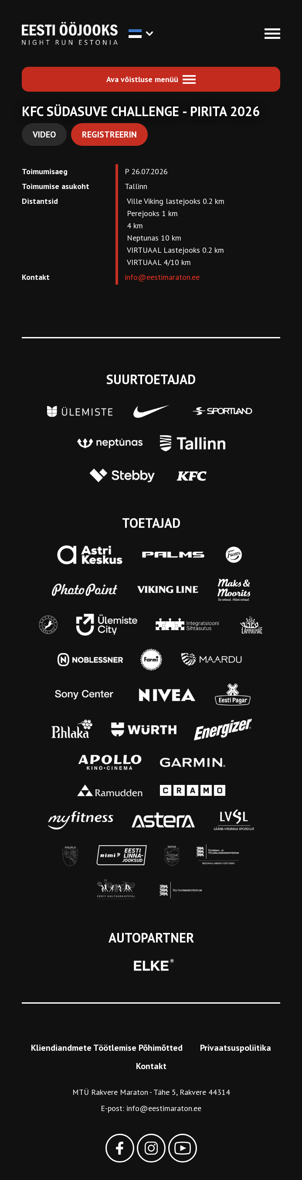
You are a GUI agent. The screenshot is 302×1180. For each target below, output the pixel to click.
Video (44, 134)
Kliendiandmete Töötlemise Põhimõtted (107, 1047)
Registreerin (109, 134)
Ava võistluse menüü (142, 79)
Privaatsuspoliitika (235, 1047)
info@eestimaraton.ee (162, 277)
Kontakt (151, 1066)
